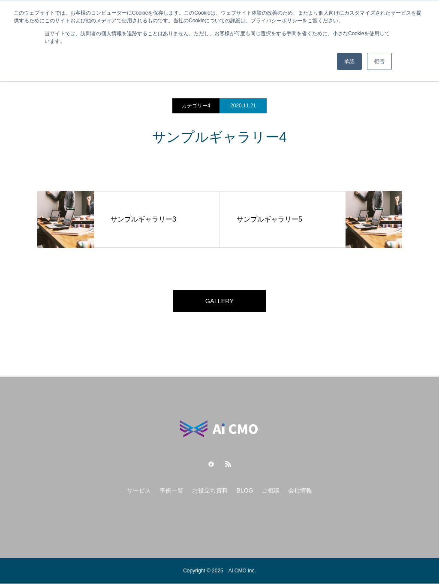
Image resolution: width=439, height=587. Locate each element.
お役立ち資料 (210, 493)
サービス (139, 493)
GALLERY (219, 302)
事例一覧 (171, 493)
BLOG (245, 493)
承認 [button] (349, 61)
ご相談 (271, 493)
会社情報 (300, 493)
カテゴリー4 (196, 106)
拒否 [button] (379, 61)
